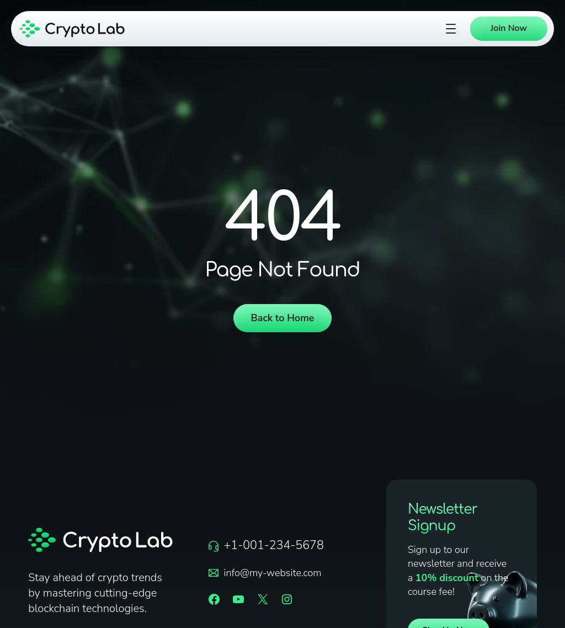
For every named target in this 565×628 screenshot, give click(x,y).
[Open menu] (451, 28)
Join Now (509, 28)
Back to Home (283, 317)
